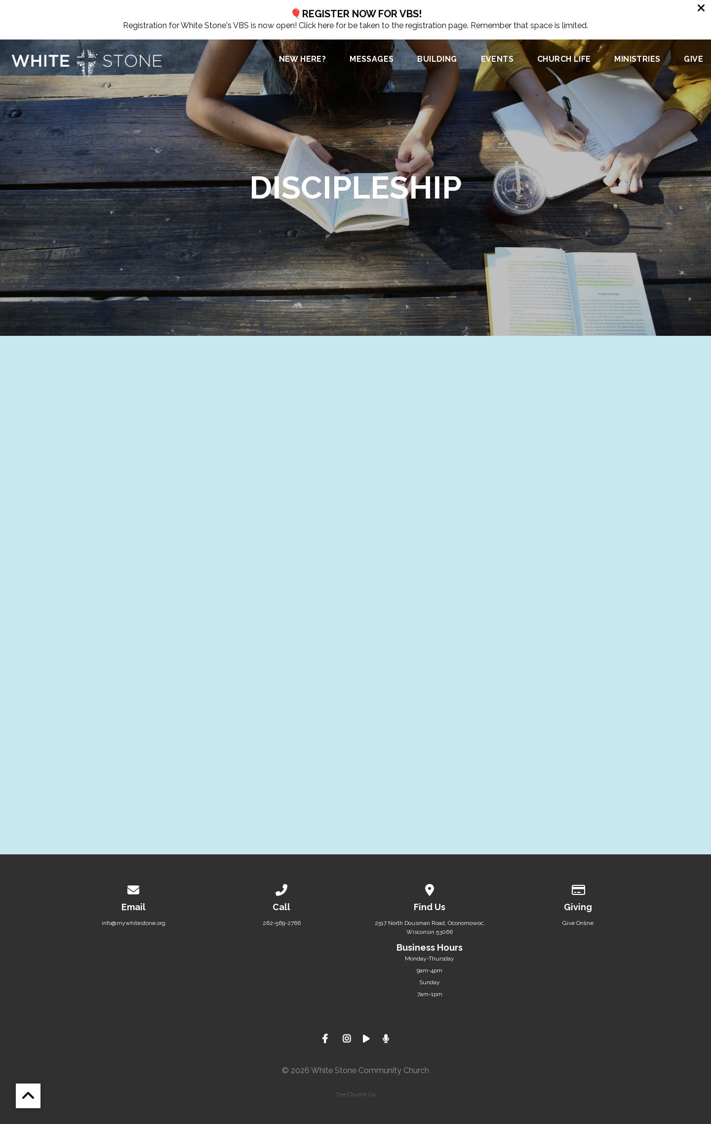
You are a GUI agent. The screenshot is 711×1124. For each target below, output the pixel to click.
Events (497, 59)
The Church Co (355, 1094)
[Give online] (577, 888)
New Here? (302, 59)
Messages (372, 59)
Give (693, 59)
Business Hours (429, 947)
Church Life (564, 59)
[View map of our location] (429, 888)
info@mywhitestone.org (133, 923)
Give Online (577, 923)
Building (437, 59)
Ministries (637, 59)
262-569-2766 (282, 923)
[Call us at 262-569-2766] (281, 888)
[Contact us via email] (133, 888)
